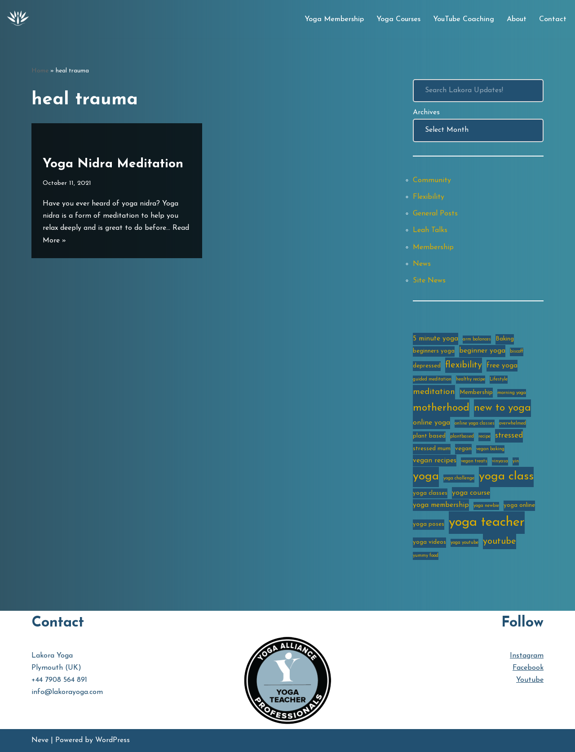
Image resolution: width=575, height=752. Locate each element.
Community (432, 180)
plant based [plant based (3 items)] (429, 436)
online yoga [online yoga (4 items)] (431, 422)
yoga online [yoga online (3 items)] (519, 505)
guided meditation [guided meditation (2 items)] (432, 379)
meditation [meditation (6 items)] (434, 392)
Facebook (528, 667)
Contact (552, 19)
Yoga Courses (398, 19)
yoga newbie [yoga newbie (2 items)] (486, 505)
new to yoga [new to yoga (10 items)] (502, 408)
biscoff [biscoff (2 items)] (516, 351)
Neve (40, 740)
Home (40, 70)
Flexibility (428, 197)
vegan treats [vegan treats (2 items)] (474, 461)
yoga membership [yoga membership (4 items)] (441, 505)
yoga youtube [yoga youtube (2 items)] (464, 542)
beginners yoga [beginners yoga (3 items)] (434, 351)
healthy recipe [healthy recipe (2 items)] (470, 379)
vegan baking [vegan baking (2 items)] (490, 449)
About (516, 19)
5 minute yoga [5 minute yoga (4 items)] (435, 338)
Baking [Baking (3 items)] (504, 339)
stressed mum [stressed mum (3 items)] (432, 449)
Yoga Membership (334, 19)
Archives (426, 112)
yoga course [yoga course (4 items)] (471, 493)
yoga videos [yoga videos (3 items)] (429, 542)
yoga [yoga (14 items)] (426, 476)
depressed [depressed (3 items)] (427, 366)
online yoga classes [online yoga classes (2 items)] (475, 423)
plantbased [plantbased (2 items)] (462, 436)
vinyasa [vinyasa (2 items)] (500, 461)
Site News (429, 280)
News (422, 264)
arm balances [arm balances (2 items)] (477, 339)
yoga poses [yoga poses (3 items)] (428, 524)
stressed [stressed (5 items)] (509, 435)
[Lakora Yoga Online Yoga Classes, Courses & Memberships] (18, 19)
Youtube (530, 680)
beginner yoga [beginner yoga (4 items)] (482, 350)
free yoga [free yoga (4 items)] (502, 365)
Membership (433, 247)
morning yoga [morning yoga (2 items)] (511, 392)
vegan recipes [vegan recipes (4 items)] (434, 460)
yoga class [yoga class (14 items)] (506, 476)
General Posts (435, 213)
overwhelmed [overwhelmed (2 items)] (512, 423)
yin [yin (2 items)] (516, 461)
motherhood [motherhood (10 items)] (441, 408)
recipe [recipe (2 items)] (484, 436)
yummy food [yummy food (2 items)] (425, 555)
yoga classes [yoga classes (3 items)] (430, 493)
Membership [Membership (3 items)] (476, 392)
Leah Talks (430, 230)
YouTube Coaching (463, 19)
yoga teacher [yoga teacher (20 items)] (487, 522)
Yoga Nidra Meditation (113, 164)
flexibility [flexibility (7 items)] (463, 365)
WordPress (112, 740)
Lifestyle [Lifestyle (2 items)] (499, 379)
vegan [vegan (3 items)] (463, 449)
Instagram (527, 655)
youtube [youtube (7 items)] (499, 541)
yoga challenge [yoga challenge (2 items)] (458, 478)
